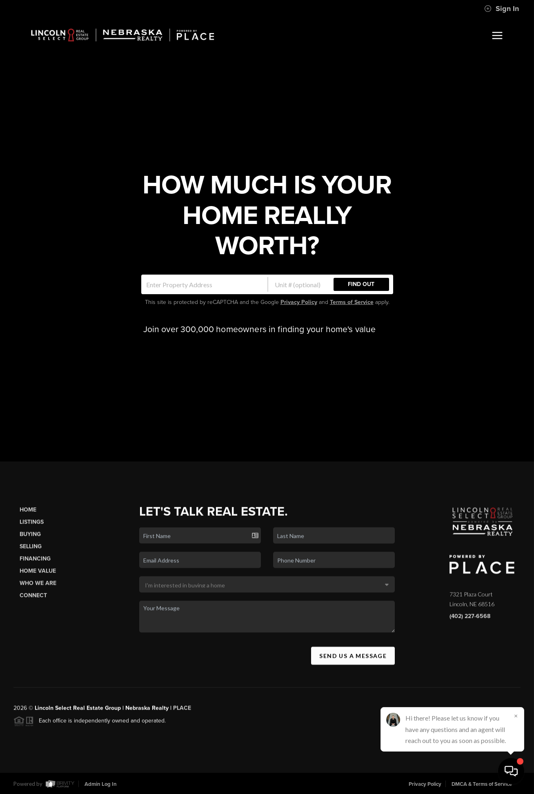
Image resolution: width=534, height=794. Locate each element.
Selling (31, 553)
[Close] (515, 715)
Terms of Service (352, 302)
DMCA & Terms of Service (482, 784)
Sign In (501, 8)
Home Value (38, 578)
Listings (32, 529)
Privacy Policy (298, 302)
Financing (35, 566)
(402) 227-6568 (469, 623)
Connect (33, 603)
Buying (30, 541)
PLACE (182, 715)
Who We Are (38, 590)
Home (28, 517)
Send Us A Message (353, 663)
